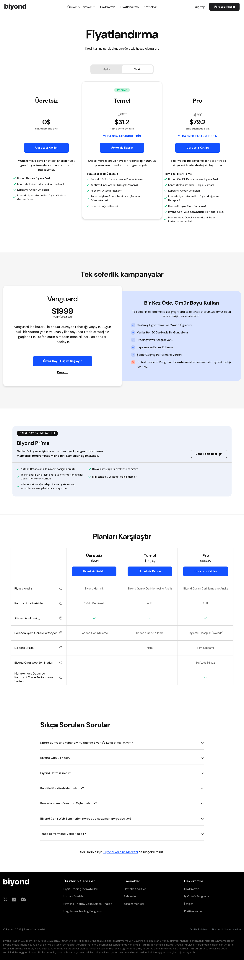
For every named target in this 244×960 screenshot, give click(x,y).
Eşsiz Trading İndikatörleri (81, 889)
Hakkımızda (107, 7)
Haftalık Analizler (135, 889)
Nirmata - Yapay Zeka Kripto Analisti (88, 904)
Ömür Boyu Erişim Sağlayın (62, 361)
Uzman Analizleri (74, 896)
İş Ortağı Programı (196, 896)
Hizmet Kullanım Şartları (226, 929)
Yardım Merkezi (134, 904)
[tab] (106, 69)
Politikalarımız (193, 911)
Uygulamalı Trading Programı (83, 911)
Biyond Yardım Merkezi (120, 852)
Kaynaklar (150, 7)
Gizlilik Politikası (199, 929)
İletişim (188, 904)
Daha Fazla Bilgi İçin (209, 454)
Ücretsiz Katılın (224, 7)
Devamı (62, 372)
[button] (81, 7)
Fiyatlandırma (130, 7)
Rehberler (130, 896)
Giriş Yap (199, 7)
